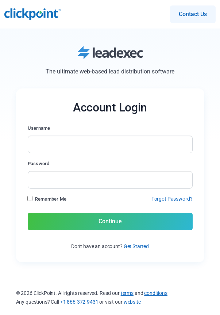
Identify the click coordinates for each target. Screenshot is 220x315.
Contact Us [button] (193, 14)
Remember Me (51, 199)
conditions (155, 293)
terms (127, 293)
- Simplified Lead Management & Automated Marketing (32, 14)
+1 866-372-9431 (79, 302)
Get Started (136, 246)
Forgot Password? (172, 199)
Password (39, 163)
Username (39, 128)
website (132, 302)
